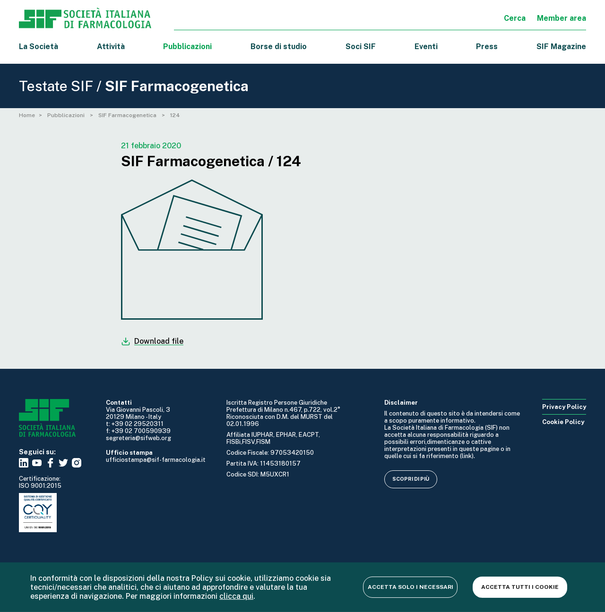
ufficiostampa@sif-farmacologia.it (156, 459)
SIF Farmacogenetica (128, 115)
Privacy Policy (564, 406)
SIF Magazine (561, 46)
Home (27, 115)
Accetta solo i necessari (410, 587)
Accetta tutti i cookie (520, 587)
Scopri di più (410, 479)
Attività (111, 46)
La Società (38, 46)
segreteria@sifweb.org (138, 438)
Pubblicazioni (66, 115)
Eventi (426, 46)
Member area (561, 18)
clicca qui (236, 596)
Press (487, 46)
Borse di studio (279, 46)
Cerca (515, 18)
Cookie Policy (563, 421)
